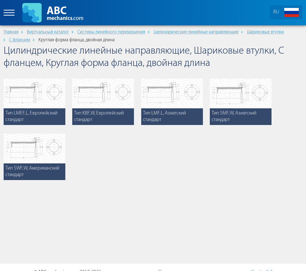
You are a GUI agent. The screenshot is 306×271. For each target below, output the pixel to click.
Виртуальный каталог (48, 32)
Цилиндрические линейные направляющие (196, 32)
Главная (11, 32)
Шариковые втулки (265, 32)
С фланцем (19, 40)
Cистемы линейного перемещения (111, 32)
